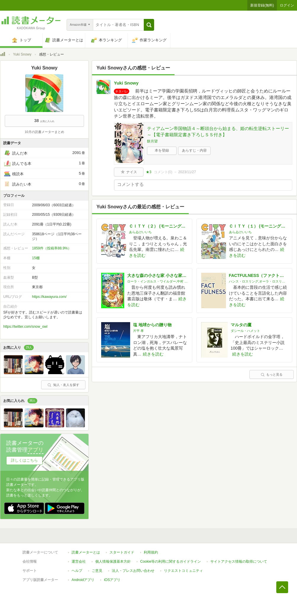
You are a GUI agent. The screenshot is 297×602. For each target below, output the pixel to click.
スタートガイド (121, 552)
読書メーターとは (86, 552)
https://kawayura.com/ (49, 297)
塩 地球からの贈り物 (152, 324)
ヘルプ (77, 570)
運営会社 (79, 561)
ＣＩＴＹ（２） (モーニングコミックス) (158, 226)
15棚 (35, 258)
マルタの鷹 (241, 324)
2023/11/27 (187, 172)
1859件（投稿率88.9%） (51, 248)
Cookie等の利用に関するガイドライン (170, 561)
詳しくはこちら (24, 460)
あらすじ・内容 (194, 150)
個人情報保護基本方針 (113, 561)
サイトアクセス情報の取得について (238, 561)
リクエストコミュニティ (183, 570)
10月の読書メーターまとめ (44, 132)
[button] (149, 25)
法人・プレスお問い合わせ (133, 570)
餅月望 (152, 141)
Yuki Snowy (22, 54)
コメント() (163, 172)
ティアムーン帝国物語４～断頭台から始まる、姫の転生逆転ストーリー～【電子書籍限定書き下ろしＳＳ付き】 (218, 131)
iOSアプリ (112, 580)
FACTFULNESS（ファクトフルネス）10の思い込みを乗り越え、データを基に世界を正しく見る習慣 (258, 275)
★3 (148, 172)
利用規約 (151, 552)
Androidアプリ (83, 580)
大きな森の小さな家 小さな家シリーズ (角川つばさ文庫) (157, 275)
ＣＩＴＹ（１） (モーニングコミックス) (258, 226)
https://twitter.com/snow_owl (25, 326)
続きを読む (153, 354)
